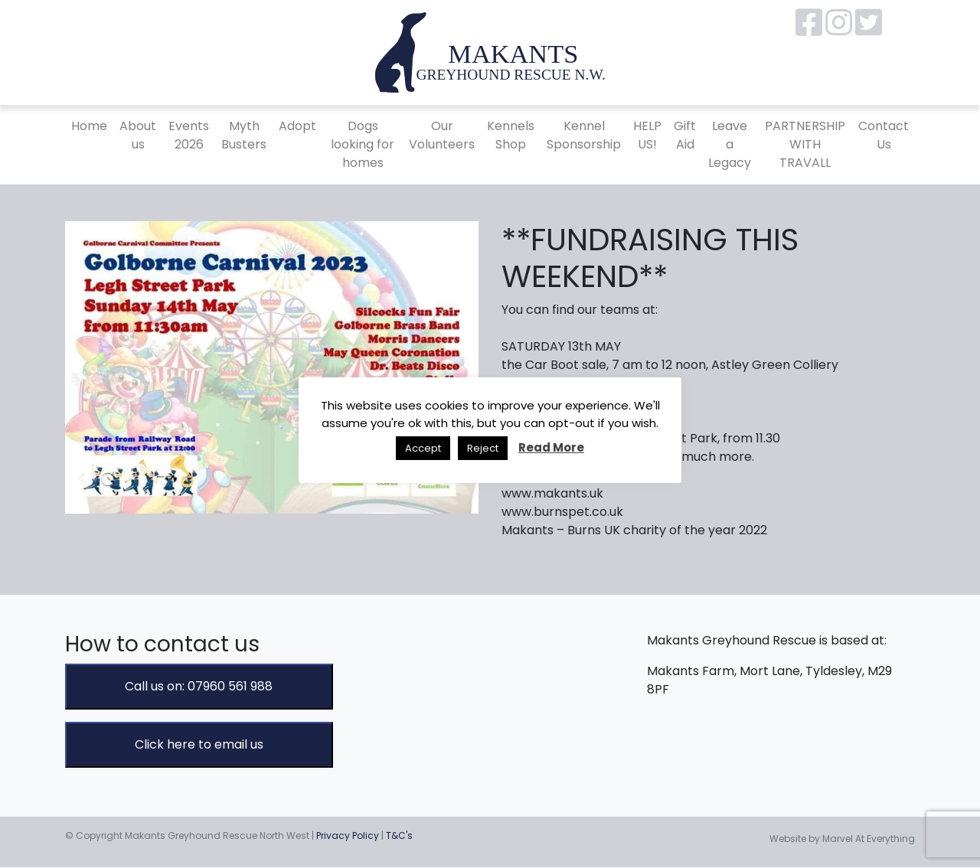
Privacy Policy (347, 835)
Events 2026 (188, 135)
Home (89, 126)
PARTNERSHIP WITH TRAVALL (805, 144)
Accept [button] (423, 448)
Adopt (297, 126)
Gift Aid (685, 135)
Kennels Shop (510, 135)
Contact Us (883, 135)
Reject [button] (482, 448)
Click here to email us (199, 744)
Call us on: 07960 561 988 (199, 686)
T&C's (399, 835)
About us (137, 135)
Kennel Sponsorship (584, 135)
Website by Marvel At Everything (842, 838)
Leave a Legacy (729, 144)
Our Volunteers (442, 135)
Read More (551, 447)
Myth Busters (243, 135)
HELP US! (647, 135)
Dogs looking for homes (362, 144)
